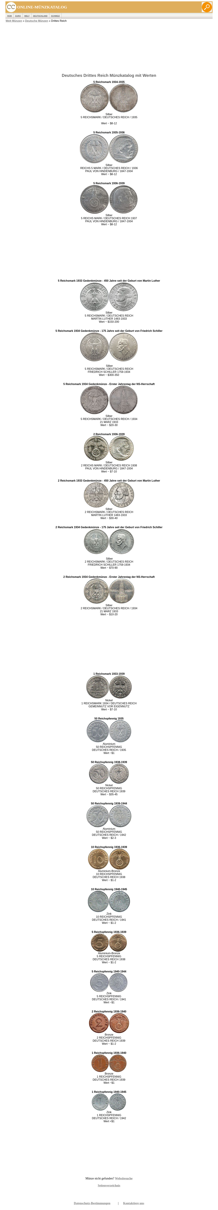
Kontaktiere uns (133, 1203)
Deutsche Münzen (36, 20)
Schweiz (55, 16)
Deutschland (40, 16)
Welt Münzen (14, 20)
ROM (9, 16)
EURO (18, 16)
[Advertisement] (108, 46)
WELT (27, 16)
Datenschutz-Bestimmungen (92, 1203)
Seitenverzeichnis (109, 1185)
